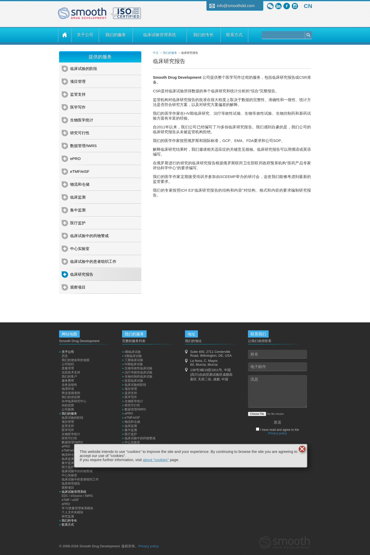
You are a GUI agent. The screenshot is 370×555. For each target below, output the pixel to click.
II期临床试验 (133, 356)
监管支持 (78, 94)
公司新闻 (68, 409)
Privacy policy (277, 433)
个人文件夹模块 (72, 512)
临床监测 (78, 197)
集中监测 (78, 210)
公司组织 (68, 364)
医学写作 (78, 107)
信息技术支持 (71, 372)
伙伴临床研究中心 (74, 401)
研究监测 (68, 516)
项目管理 (78, 81)
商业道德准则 (71, 393)
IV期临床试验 (134, 364)
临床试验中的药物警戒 (89, 236)
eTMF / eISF (70, 500)
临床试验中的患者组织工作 (93, 261)
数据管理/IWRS (83, 146)
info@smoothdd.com (236, 6)
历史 (65, 356)
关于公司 (85, 35)
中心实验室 (79, 248)
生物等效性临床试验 (138, 368)
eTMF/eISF (79, 171)
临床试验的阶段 (83, 68)
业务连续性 (69, 385)
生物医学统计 (81, 120)
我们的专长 (203, 35)
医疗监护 (78, 223)
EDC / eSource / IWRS (77, 496)
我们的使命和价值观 (75, 360)
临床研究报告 (81, 274)
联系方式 (234, 35)
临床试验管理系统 (159, 35)
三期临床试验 (134, 360)
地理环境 (68, 389)
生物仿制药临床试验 (138, 376)
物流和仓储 (79, 184)
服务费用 (68, 380)
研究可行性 (79, 133)
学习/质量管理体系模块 (77, 508)
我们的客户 (69, 376)
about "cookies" (156, 460)
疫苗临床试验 (134, 380)
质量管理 (68, 368)
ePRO (75, 158)
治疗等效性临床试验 (138, 372)
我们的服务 (115, 35)
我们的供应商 (71, 397)
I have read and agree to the (279, 431)
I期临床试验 (133, 352)
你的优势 (68, 405)
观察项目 (78, 287)
